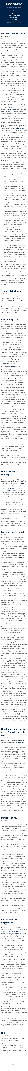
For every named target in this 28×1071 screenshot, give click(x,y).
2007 (16, 81)
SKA (5, 639)
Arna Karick (15, 378)
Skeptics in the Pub (11, 298)
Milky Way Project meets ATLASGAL (13, 35)
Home (13, 10)
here (8, 50)
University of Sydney (6, 358)
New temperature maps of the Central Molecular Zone (13, 732)
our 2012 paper (11, 109)
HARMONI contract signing (10, 473)
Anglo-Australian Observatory (16, 359)
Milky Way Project (7, 861)
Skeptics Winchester (11, 291)
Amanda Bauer (10, 377)
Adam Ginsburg (22, 742)
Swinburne (5, 363)
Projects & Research (14, 17)
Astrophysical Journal (19, 266)
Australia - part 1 (9, 319)
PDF (4, 550)
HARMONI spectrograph (17, 481)
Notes (14, 12)
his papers (21, 258)
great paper (21, 740)
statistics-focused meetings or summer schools (13, 832)
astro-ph (22, 264)
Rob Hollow (7, 378)
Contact (14, 14)
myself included (18, 557)
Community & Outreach (14, 15)
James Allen (17, 377)
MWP (6, 59)
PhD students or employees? (9, 921)
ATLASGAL (8, 870)
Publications (14, 19)
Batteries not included (12, 532)
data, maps (4, 809)
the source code (15, 809)
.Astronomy (4, 346)
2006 (13, 81)
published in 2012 (20, 168)
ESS (12, 637)
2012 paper (6, 856)
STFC (9, 544)
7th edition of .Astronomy (16, 366)
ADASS (13, 389)
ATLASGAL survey (5, 127)
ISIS (8, 607)
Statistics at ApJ (9, 817)
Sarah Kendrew (14, 3)
